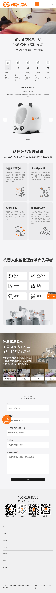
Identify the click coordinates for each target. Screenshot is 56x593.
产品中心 (28, 533)
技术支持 (28, 567)
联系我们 (5, 560)
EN (41, 3)
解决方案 (28, 540)
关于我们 (28, 554)
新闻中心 (28, 547)
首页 (4, 526)
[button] (5, 120)
